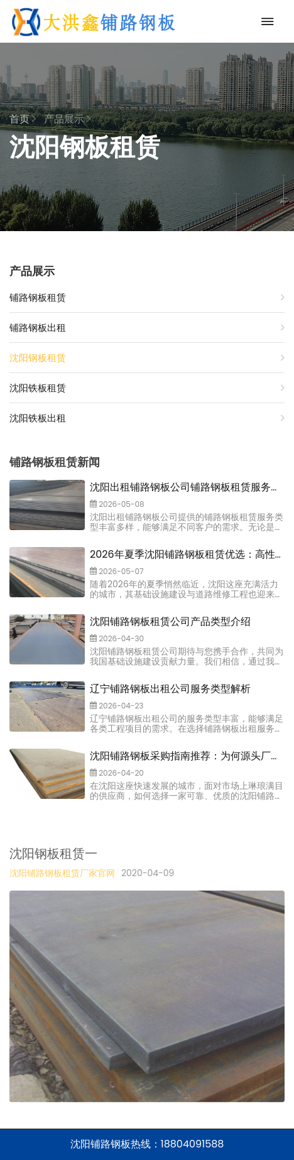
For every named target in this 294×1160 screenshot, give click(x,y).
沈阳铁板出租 (147, 417)
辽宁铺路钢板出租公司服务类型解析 (170, 695)
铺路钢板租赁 (147, 297)
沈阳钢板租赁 (147, 357)
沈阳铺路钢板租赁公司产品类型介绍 (170, 628)
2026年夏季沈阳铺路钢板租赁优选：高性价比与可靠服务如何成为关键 (182, 568)
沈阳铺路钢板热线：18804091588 (147, 1144)
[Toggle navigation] (264, 22)
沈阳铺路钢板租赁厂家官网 (62, 883)
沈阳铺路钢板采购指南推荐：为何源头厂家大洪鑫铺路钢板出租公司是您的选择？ (185, 769)
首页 (22, 119)
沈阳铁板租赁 (147, 387)
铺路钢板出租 (147, 327)
